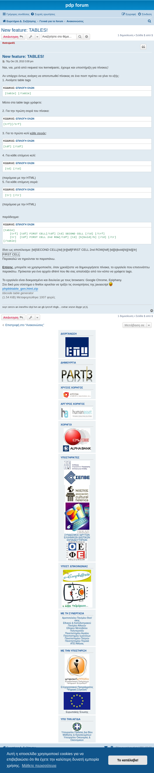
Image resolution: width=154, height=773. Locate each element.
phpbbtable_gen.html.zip (20, 288)
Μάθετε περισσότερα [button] (39, 766)
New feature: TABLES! (24, 30)
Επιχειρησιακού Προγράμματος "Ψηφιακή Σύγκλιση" (77, 672)
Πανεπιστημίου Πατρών (77, 638)
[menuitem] (43, 14)
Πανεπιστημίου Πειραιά (77, 641)
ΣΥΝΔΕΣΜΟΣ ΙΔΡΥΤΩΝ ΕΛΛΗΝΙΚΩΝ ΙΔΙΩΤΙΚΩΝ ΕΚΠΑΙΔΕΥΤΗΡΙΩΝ (77, 537)
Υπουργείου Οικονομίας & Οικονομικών (77, 738)
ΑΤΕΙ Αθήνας (77, 643)
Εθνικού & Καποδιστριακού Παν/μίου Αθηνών (77, 624)
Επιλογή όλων (25, 88)
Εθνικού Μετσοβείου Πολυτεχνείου (77, 629)
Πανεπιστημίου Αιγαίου (77, 633)
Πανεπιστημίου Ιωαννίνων (76, 636)
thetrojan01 (8, 43)
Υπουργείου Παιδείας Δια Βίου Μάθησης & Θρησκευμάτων (76, 733)
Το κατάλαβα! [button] (127, 760)
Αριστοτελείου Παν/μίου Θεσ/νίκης (77, 619)
